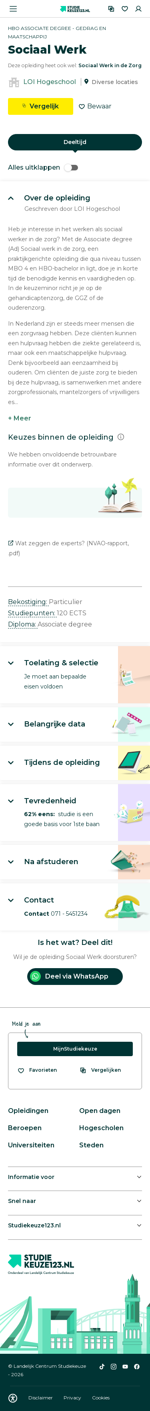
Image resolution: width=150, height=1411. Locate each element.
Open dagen (99, 1111)
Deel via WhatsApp (69, 976)
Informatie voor (31, 1177)
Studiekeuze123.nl (34, 1225)
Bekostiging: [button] (28, 602)
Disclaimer (41, 1398)
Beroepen (25, 1128)
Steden (91, 1145)
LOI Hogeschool (49, 82)
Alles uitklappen (43, 167)
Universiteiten (31, 1145)
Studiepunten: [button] (32, 613)
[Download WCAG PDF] (13, 1398)
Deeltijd (75, 142)
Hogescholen (101, 1128)
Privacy (73, 1398)
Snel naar (22, 1201)
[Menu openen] (13, 9)
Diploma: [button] (23, 624)
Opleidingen (28, 1111)
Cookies (101, 1398)
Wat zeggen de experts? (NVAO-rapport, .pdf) (68, 548)
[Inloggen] (138, 9)
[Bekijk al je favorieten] (37, 1070)
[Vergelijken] (111, 9)
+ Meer (19, 418)
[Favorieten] (125, 9)
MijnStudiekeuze (75, 1049)
